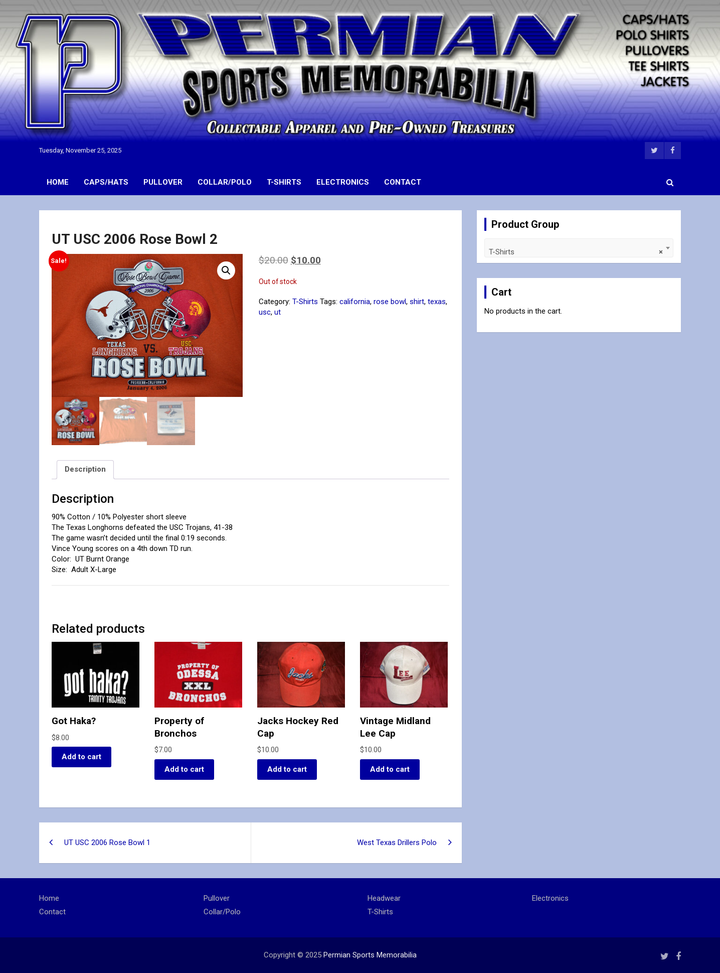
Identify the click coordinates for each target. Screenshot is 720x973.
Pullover (163, 182)
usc (265, 312)
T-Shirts (284, 182)
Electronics (342, 182)
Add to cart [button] (81, 756)
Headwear (384, 898)
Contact (402, 182)
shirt (417, 301)
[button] (226, 270)
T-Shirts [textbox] (576, 252)
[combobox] (578, 247)
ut (277, 312)
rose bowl (390, 301)
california (354, 301)
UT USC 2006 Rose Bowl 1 (107, 842)
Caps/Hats (106, 182)
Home (58, 182)
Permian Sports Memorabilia (370, 954)
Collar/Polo (225, 182)
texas (437, 301)
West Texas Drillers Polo (397, 842)
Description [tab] (85, 469)
